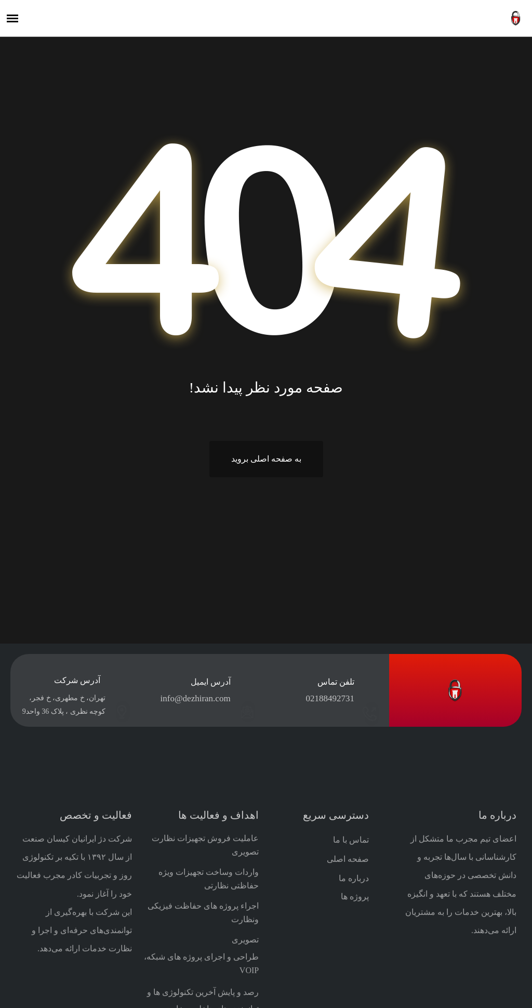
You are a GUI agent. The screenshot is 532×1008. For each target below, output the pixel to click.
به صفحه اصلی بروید (266, 458)
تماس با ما (351, 990)
